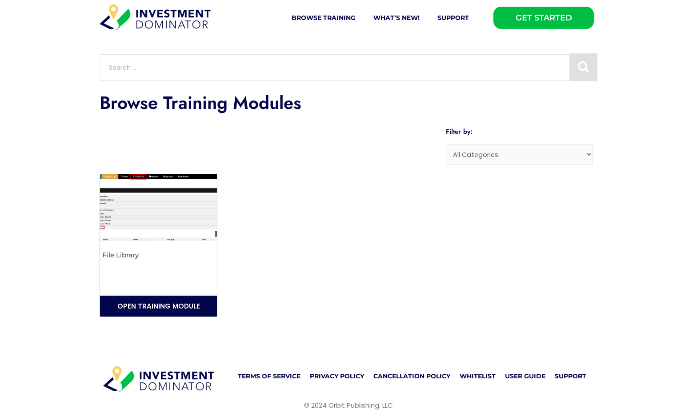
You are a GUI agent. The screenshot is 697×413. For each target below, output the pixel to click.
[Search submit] (583, 67)
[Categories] (519, 154)
